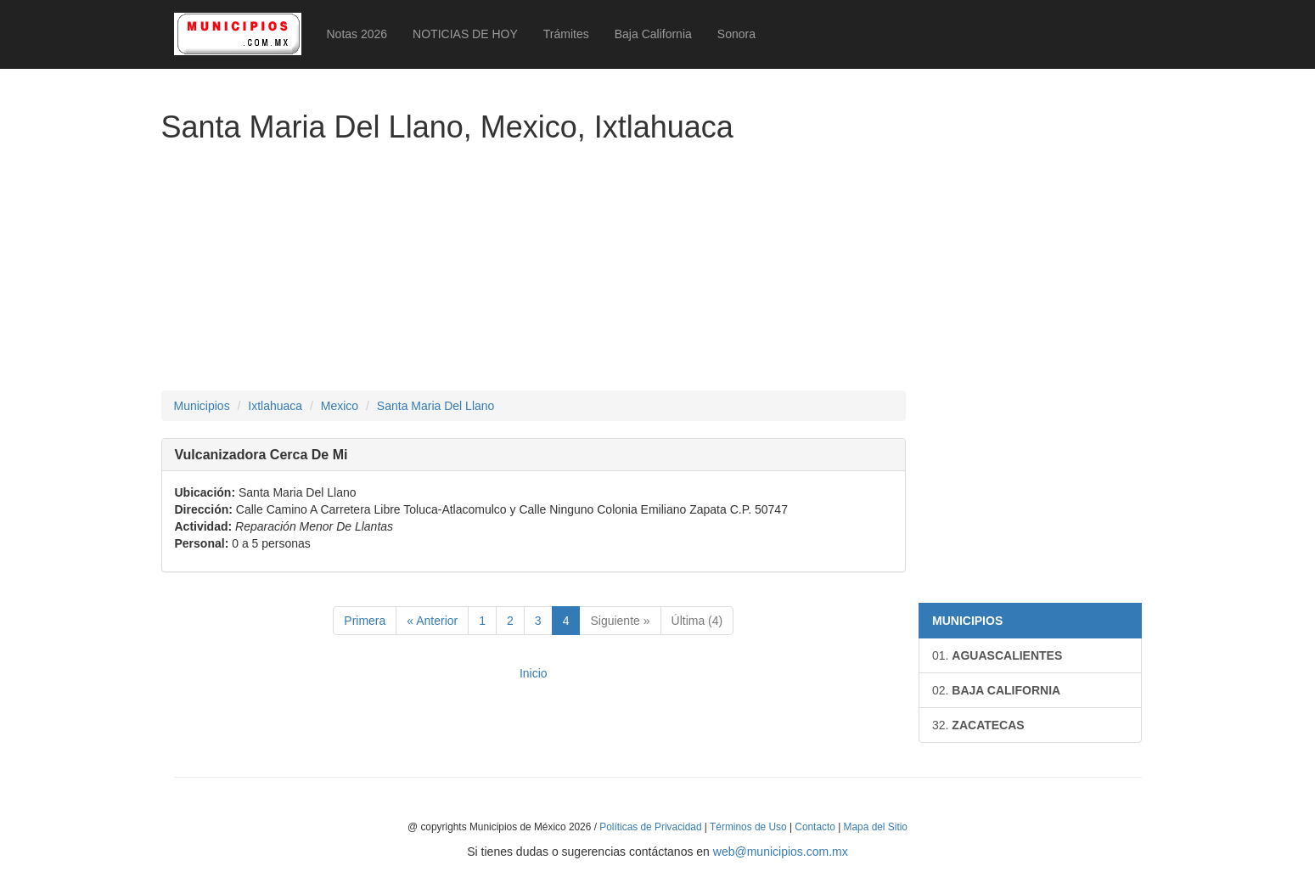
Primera (364, 620)
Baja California (653, 34)
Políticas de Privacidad (650, 827)
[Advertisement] (534, 272)
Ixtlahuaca (275, 406)
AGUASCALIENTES (997, 655)
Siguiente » (619, 620)
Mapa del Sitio (876, 827)
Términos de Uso (748, 827)
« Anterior (432, 620)
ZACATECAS (978, 725)
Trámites (566, 34)
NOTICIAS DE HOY (465, 34)
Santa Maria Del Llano (436, 406)
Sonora (736, 34)
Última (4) (697, 620)
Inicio (534, 673)
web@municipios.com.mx (780, 851)
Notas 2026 (357, 34)
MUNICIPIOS (967, 620)
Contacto (815, 827)
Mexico (339, 406)
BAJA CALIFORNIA (996, 690)
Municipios (202, 406)
